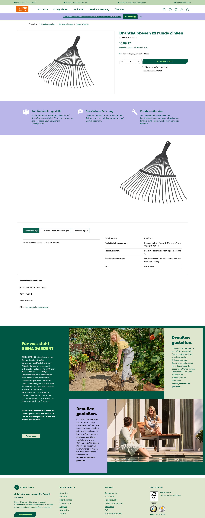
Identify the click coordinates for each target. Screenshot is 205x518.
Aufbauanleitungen (113, 513)
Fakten (63, 513)
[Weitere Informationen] (140, 16)
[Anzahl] (130, 61)
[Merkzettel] (176, 9)
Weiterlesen (31, 436)
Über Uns (64, 493)
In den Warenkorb (165, 61)
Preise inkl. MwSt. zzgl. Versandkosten (133, 47)
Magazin (63, 507)
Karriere (63, 496)
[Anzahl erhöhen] (139, 61)
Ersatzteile (109, 496)
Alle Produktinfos (128, 37)
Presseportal (65, 503)
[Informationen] (170, 9)
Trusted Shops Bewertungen (56, 231)
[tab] (31, 230)
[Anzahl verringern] (122, 61)
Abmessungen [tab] (81, 231)
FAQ (106, 510)
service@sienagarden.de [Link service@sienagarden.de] (37, 307)
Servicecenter (111, 493)
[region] (66, 62)
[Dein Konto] (182, 9)
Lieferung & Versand (114, 503)
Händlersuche (111, 500)
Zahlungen (109, 507)
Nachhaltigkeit (66, 500)
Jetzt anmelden (25, 515)
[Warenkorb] (188, 9)
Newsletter (65, 510)
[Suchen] (164, 9)
